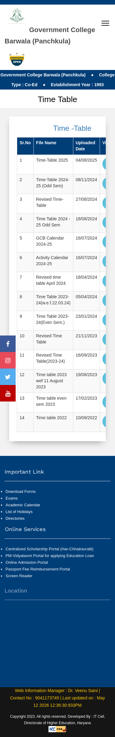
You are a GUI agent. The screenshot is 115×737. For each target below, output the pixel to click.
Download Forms (21, 506)
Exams (12, 513)
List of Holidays (19, 527)
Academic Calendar (23, 520)
